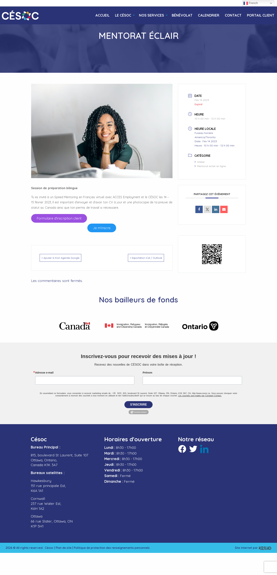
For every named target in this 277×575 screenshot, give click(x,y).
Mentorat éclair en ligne (210, 166)
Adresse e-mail (44, 371)
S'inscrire (138, 403)
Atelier (200, 162)
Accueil (102, 15)
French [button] (250, 3)
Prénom (147, 371)
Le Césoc (123, 15)
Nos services (151, 15)
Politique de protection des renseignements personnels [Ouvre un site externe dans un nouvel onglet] (113, 547)
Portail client (260, 15)
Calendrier (208, 15)
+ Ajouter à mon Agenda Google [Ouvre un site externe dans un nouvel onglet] (66, 258)
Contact (233, 15)
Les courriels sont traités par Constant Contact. (200, 395)
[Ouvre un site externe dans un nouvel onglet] (59, 218)
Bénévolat (182, 15)
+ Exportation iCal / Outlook (141, 258)
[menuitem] (102, 15)
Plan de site (64, 547)
